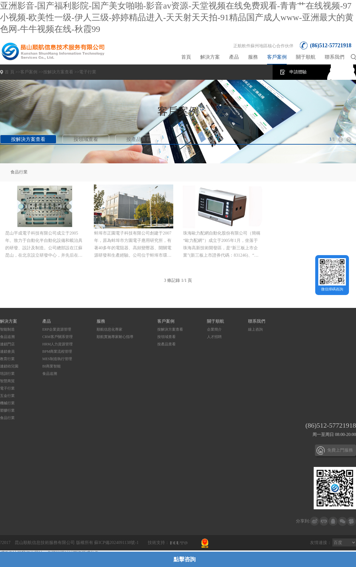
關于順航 (306, 57)
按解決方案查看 (58, 72)
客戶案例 (277, 57)
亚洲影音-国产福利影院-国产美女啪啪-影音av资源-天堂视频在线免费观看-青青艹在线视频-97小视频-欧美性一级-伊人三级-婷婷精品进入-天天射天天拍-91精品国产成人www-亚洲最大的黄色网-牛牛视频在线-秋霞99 (177, 17)
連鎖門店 (7, 344)
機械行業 (7, 403)
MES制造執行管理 (57, 359)
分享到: (303, 521)
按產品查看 (138, 139)
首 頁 (9, 72)
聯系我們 (334, 57)
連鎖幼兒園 (9, 366)
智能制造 (7, 329)
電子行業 (87, 72)
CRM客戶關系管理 (57, 337)
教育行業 (7, 359)
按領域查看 (86, 139)
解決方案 (210, 57)
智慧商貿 (7, 381)
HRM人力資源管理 (57, 344)
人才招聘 (214, 337)
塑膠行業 (7, 410)
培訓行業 (7, 373)
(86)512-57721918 (330, 45)
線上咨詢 (255, 329)
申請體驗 (298, 72)
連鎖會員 (7, 351)
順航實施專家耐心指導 (115, 337)
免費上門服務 (340, 450)
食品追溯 (7, 337)
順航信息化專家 (109, 329)
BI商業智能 (51, 366)
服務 (253, 57)
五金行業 (7, 396)
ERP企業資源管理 (56, 329)
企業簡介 (214, 329)
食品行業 (19, 172)
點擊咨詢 (185, 559)
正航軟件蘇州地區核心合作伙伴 (263, 46)
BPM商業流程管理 (57, 351)
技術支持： (158, 542)
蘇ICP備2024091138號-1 (116, 542)
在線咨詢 (339, 72)
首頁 (186, 57)
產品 (234, 57)
